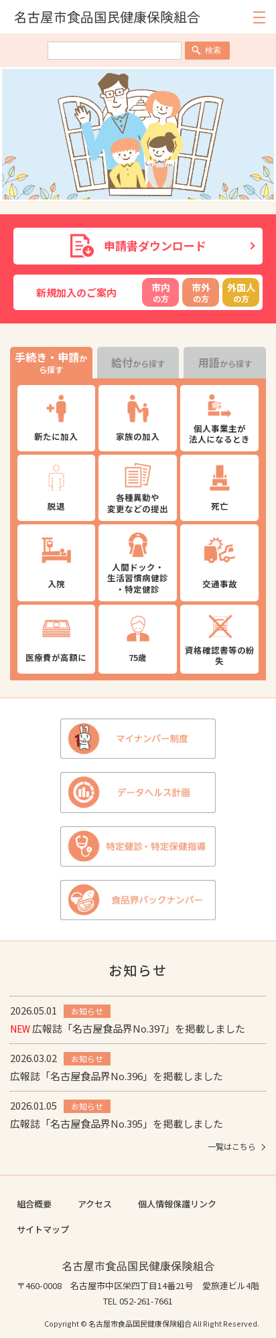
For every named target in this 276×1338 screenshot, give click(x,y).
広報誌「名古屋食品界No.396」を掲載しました (116, 1076)
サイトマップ (43, 1229)
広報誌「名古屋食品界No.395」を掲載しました (116, 1123)
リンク (203, 1203)
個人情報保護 (164, 1203)
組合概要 (34, 1203)
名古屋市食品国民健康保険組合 (138, 1266)
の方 (160, 292)
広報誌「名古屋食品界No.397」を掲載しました (127, 1028)
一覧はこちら (232, 1146)
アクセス (95, 1203)
